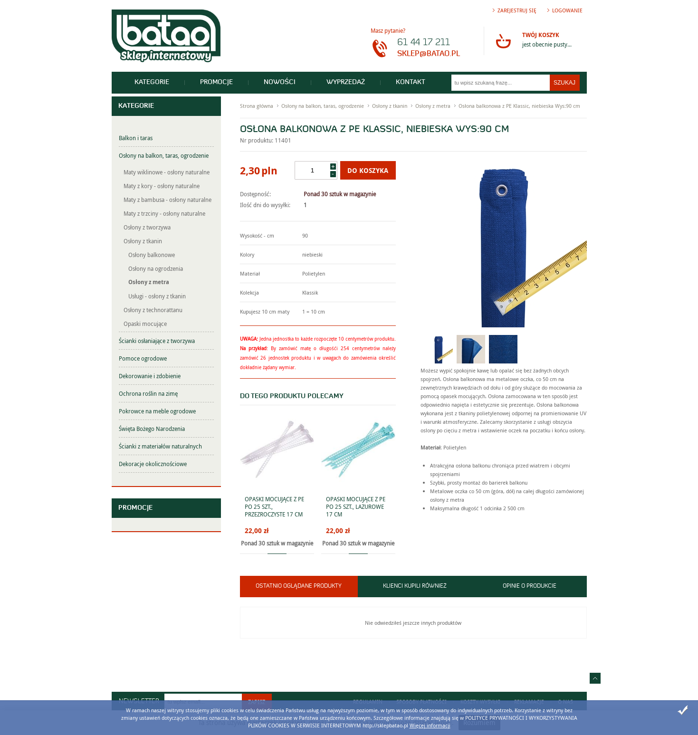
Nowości (280, 82)
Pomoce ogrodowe (143, 358)
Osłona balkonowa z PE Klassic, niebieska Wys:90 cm (519, 105)
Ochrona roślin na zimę (148, 393)
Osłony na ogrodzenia (155, 268)
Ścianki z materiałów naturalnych (160, 446)
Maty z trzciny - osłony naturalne (164, 213)
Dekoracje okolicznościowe (153, 464)
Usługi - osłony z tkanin (157, 296)
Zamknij (682, 710)
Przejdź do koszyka (503, 40)
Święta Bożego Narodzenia (152, 428)
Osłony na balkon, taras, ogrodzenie (164, 155)
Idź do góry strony (595, 678)
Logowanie (567, 10)
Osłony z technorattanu (153, 310)
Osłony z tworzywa (147, 227)
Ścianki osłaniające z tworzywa (157, 340)
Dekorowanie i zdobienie (150, 376)
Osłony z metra (148, 282)
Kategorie (151, 82)
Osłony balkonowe (151, 254)
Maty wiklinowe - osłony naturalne (167, 172)
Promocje (216, 82)
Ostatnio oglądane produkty (299, 586)
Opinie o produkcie (529, 586)
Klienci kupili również (415, 586)
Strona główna (256, 105)
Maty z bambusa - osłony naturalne (167, 199)
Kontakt (410, 82)
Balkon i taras (136, 138)
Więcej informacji (430, 725)
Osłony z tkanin (143, 241)
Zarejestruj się (516, 10)
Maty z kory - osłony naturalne (162, 186)
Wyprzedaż (345, 82)
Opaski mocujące (145, 323)
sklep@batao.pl (428, 54)
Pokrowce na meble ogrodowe (157, 411)
